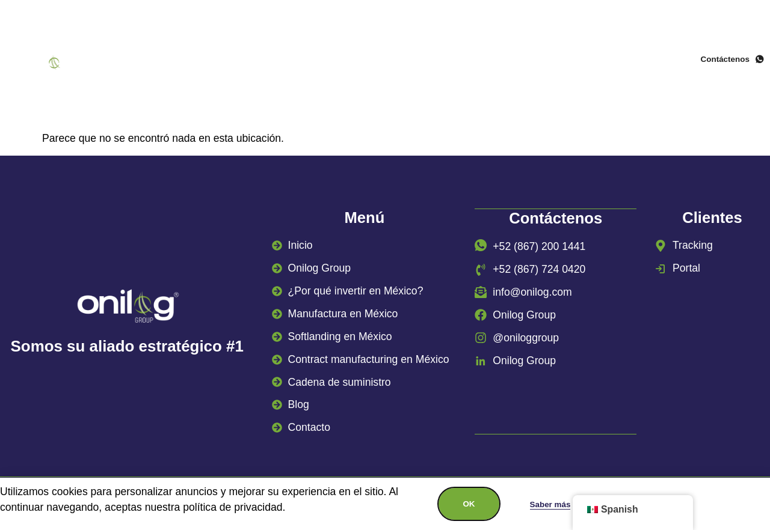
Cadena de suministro (329, 73)
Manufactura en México (541, 55)
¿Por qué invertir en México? (380, 55)
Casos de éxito (452, 73)
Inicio (171, 55)
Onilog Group (243, 55)
